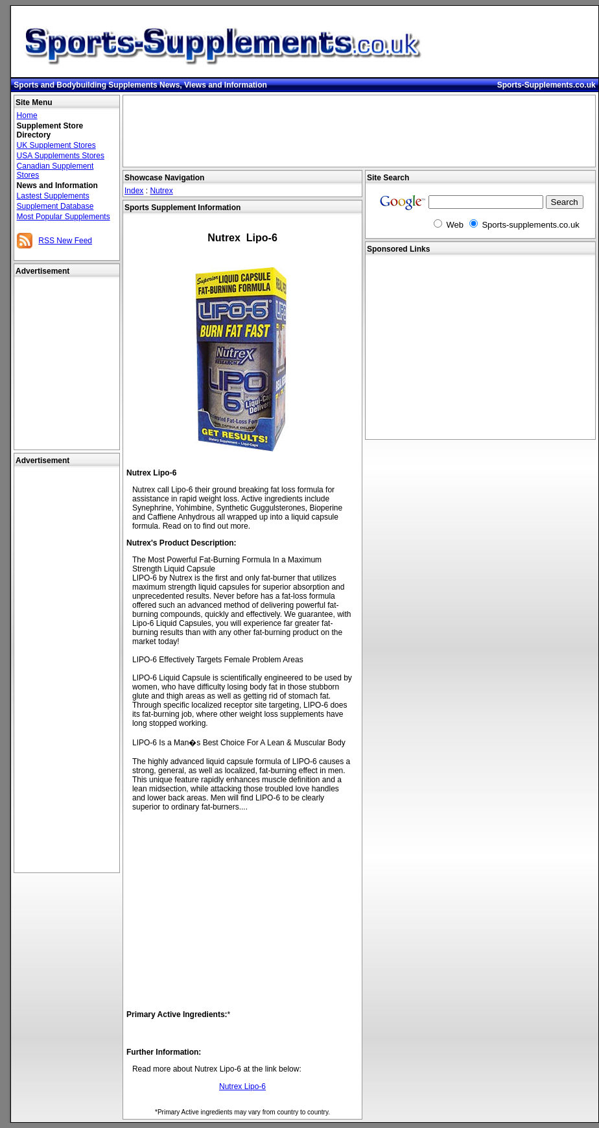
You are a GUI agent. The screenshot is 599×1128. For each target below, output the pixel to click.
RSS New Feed (65, 240)
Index (133, 190)
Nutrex (161, 190)
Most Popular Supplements (63, 216)
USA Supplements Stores (60, 155)
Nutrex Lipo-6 (242, 1086)
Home (27, 115)
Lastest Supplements (53, 195)
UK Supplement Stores (56, 145)
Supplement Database (55, 206)
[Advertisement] (67, 670)
